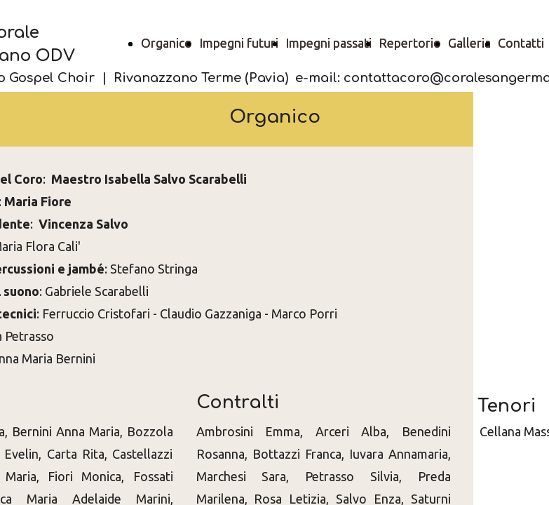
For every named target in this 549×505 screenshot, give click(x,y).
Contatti (521, 43)
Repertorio (410, 43)
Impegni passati (328, 43)
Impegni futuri (238, 43)
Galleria (469, 43)
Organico (166, 43)
